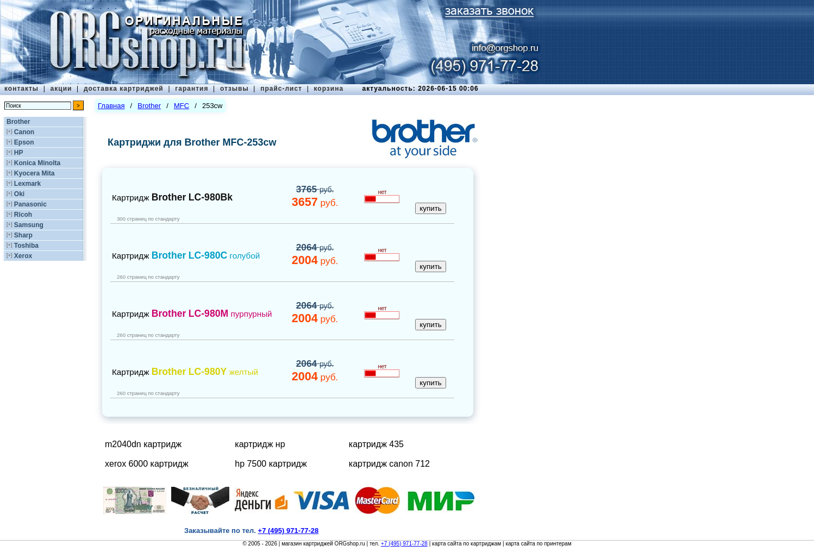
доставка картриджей (124, 88)
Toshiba (26, 245)
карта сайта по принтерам (538, 544)
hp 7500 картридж (270, 463)
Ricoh (23, 214)
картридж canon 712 (389, 463)
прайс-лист (281, 88)
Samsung (28, 225)
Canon (24, 132)
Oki (19, 194)
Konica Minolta (37, 163)
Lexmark (27, 183)
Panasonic (30, 204)
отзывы (234, 88)
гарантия (191, 88)
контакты (21, 88)
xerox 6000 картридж (147, 463)
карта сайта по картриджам (466, 544)
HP (18, 152)
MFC (181, 106)
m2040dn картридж (143, 444)
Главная (111, 106)
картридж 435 (376, 444)
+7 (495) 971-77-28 (404, 544)
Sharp (23, 235)
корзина (328, 88)
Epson (24, 142)
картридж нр (260, 444)
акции (61, 88)
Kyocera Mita (34, 173)
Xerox (23, 256)
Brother (18, 122)
